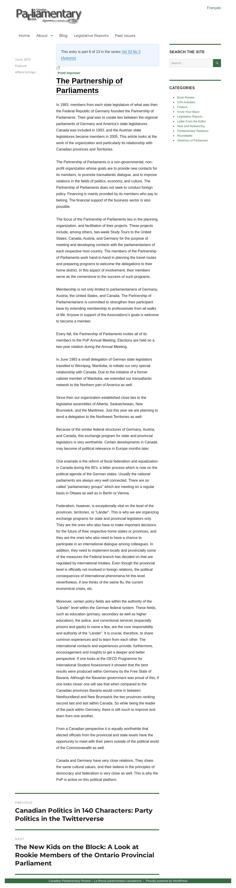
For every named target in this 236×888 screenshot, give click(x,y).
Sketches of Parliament (192, 140)
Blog (63, 35)
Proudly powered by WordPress (167, 881)
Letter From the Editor (191, 121)
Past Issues (125, 35)
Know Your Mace (188, 111)
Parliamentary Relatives (192, 131)
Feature (21, 66)
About (42, 35)
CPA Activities (186, 102)
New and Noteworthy (191, 126)
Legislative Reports (91, 35)
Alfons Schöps (25, 72)
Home (24, 35)
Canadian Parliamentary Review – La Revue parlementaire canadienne (95, 881)
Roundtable (185, 135)
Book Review (186, 97)
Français (214, 8)
